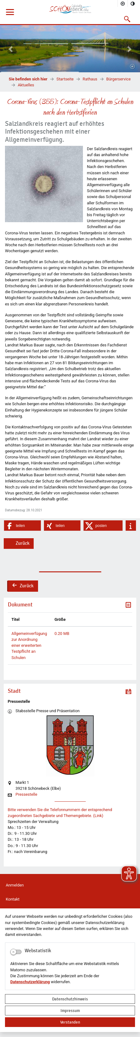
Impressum (70, 1010)
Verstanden (70, 1022)
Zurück (23, 543)
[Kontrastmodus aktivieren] (133, 3)
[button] (127, 19)
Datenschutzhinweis (70, 999)
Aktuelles (26, 85)
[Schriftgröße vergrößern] (123, 3)
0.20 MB (62, 633)
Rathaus (90, 79)
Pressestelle (26, 795)
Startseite (65, 79)
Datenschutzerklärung (30, 981)
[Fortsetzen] (132, 67)
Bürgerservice (118, 79)
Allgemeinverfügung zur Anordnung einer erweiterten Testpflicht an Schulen (29, 645)
